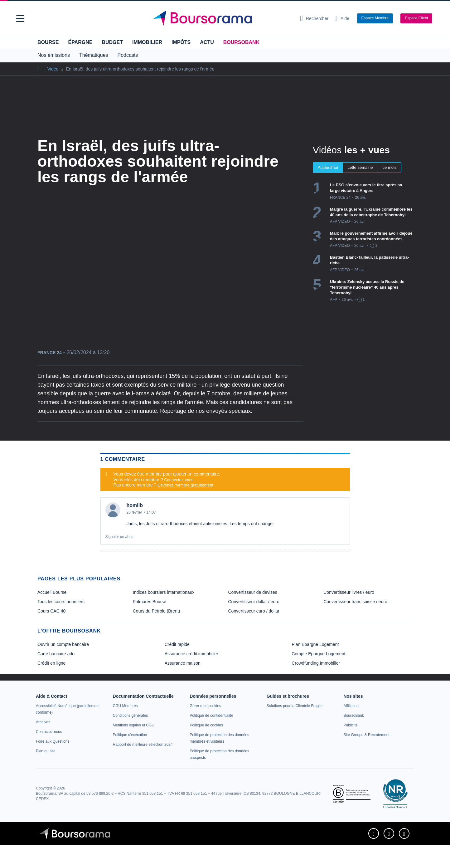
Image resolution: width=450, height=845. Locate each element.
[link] (43, 722)
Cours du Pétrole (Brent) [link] (156, 610)
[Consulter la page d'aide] (342, 18)
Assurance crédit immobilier (191, 653)
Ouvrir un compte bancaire (63, 644)
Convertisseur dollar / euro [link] (253, 601)
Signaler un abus (119, 537)
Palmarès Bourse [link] (149, 601)
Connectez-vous (178, 479)
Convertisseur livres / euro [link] (348, 592)
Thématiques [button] (93, 55)
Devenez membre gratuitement (185, 485)
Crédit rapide (177, 644)
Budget (112, 42)
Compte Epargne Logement (318, 653)
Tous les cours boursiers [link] (61, 601)
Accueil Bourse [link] (51, 592)
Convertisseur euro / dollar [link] (253, 610)
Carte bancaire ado (56, 653)
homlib (135, 505)
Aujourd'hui (328, 167)
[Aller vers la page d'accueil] (223, 18)
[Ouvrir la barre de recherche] (314, 18)
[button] (20, 18)
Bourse (48, 42)
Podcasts (128, 55)
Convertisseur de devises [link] (252, 592)
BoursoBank (241, 42)
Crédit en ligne (51, 663)
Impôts (181, 42)
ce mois (390, 167)
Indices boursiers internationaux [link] (164, 592)
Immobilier (147, 42)
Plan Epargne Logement (315, 644)
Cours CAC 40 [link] (51, 610)
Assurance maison (183, 663)
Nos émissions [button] (53, 55)
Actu (207, 42)
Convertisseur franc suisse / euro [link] (355, 601)
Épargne (80, 42)
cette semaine (360, 167)
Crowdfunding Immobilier (316, 663)
